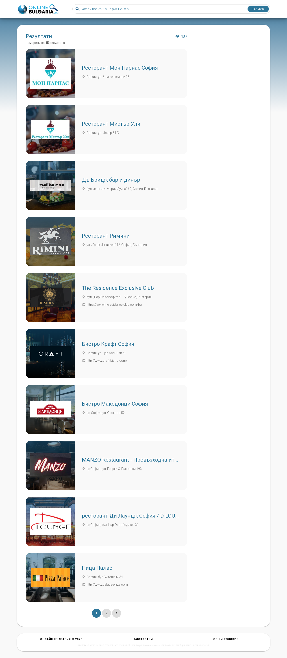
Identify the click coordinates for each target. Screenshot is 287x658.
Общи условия (226, 639)
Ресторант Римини (106, 236)
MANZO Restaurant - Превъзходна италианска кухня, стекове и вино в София (179, 460)
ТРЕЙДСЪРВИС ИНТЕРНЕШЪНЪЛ (192, 645)
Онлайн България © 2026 (61, 639)
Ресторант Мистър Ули (111, 124)
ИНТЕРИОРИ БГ (166, 645)
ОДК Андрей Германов (141, 645)
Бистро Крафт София (108, 344)
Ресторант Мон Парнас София (120, 68)
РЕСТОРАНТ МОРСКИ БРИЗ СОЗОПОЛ (95, 645)
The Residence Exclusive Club (118, 288)
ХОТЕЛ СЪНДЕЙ (122, 645)
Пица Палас (97, 568)
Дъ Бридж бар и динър (111, 180)
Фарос (155, 645)
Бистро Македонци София (115, 404)
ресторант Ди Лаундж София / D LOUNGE (134, 516)
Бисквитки (143, 639)
